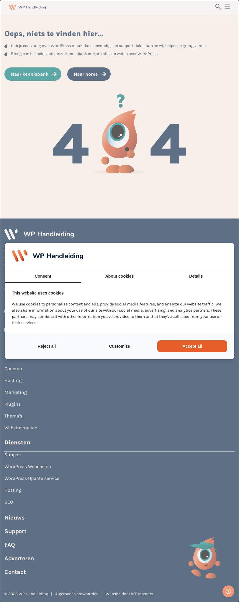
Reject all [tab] (47, 346)
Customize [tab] (119, 346)
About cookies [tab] (119, 276)
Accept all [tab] (192, 346)
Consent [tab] (43, 276)
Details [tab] (196, 276)
